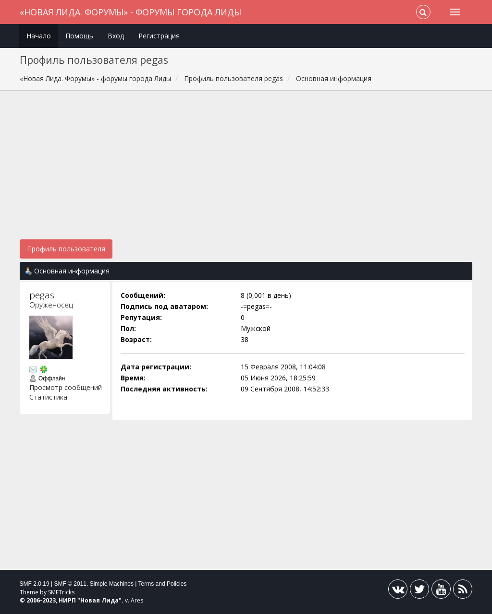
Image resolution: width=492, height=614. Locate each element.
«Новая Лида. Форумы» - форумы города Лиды (130, 12)
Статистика (48, 396)
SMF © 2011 (70, 583)
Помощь (79, 35)
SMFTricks (61, 592)
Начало (38, 35)
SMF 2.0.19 (34, 583)
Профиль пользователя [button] (66, 248)
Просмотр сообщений (65, 387)
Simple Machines (112, 583)
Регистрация (159, 35)
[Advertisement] (246, 170)
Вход (116, 35)
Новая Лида (99, 600)
